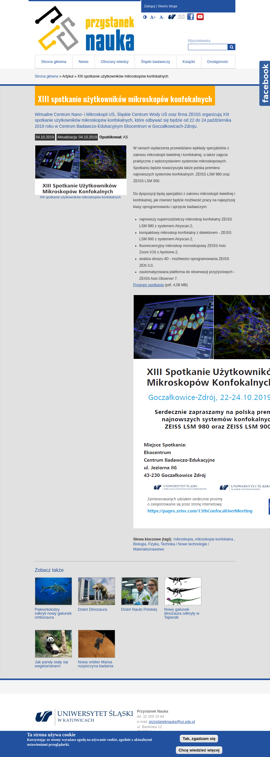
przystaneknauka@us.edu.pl (172, 722)
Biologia (139, 544)
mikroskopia (183, 539)
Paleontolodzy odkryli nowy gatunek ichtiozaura (53, 613)
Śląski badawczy (155, 61)
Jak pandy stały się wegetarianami (51, 664)
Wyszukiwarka (199, 41)
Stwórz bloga (167, 6)
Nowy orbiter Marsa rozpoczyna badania (95, 664)
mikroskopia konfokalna (214, 539)
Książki (189, 61)
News (84, 61)
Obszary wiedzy (115, 61)
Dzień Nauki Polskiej (139, 609)
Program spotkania (148, 285)
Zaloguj (149, 6)
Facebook (264, 83)
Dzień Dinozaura (92, 609)
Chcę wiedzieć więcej (199, 750)
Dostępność (217, 61)
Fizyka (153, 544)
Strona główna (53, 61)
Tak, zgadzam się (199, 738)
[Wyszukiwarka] (231, 47)
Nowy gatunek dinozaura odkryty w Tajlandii (182, 613)
